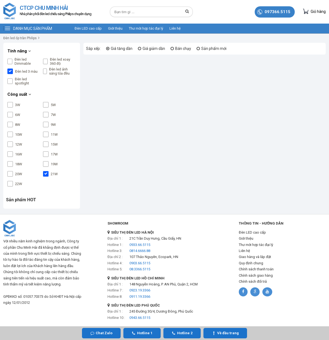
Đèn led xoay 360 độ (60, 61)
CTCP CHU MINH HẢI (55, 11)
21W (54, 174)
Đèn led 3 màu (26, 71)
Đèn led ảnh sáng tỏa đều (59, 71)
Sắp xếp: (93, 48)
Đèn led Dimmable (23, 61)
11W (54, 134)
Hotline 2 (184, 333)
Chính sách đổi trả (253, 281)
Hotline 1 (144, 333)
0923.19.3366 (139, 290)
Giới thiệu (115, 28)
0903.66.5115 (139, 263)
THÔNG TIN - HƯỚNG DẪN (261, 223)
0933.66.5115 (139, 245)
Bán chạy (183, 48)
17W (54, 154)
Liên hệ (175, 28)
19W (54, 164)
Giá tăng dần (121, 48)
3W (17, 105)
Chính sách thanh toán (256, 269)
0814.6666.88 (139, 251)
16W (18, 154)
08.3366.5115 (139, 269)
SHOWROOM (117, 223)
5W (53, 105)
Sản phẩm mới (213, 48)
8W (17, 125)
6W (17, 115)
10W (18, 134)
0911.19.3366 (139, 296)
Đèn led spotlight (22, 81)
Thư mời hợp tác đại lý (146, 28)
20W (18, 174)
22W (18, 184)
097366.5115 (277, 11)
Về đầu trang (228, 333)
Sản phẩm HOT (21, 199)
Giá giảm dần (154, 48)
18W (18, 164)
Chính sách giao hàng (256, 275)
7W (53, 115)
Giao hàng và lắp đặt (255, 257)
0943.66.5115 (139, 318)
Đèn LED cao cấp (88, 28)
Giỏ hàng (314, 11)
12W (18, 144)
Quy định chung (251, 263)
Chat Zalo (104, 333)
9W (53, 125)
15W (54, 144)
